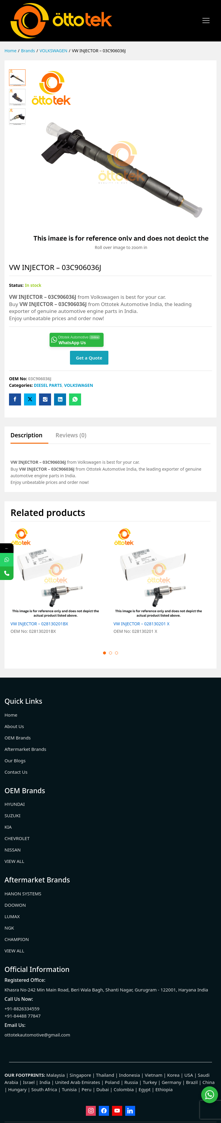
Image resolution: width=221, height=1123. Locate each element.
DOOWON (15, 905)
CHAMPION (17, 939)
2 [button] (110, 652)
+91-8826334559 (22, 1009)
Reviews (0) (71, 435)
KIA (8, 827)
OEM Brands (18, 738)
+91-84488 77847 (23, 1016)
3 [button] (116, 652)
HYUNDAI (15, 804)
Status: (16, 285)
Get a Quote (89, 358)
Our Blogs (15, 760)
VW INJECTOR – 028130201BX (39, 624)
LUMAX (12, 916)
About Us (14, 726)
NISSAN (13, 850)
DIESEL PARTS (48, 385)
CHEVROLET (17, 838)
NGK (9, 928)
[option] (59, 584)
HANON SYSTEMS (23, 894)
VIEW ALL (14, 861)
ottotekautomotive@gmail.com (37, 1035)
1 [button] (104, 652)
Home (11, 715)
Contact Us (16, 772)
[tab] (29, 438)
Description (26, 435)
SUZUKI (12, 815)
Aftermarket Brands (25, 749)
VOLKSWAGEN (78, 385)
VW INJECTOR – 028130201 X (141, 624)
